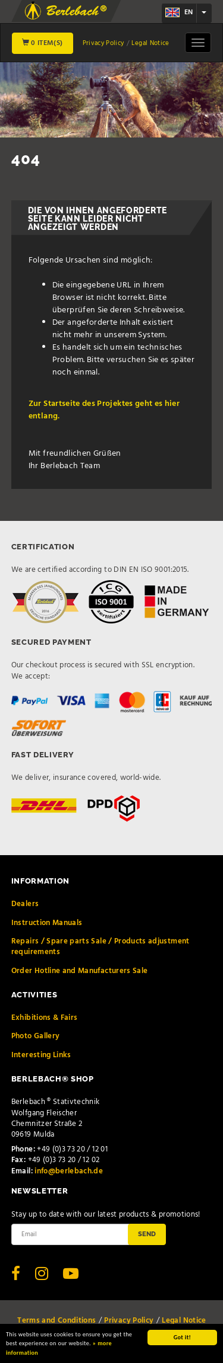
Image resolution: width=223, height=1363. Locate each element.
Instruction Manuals (47, 923)
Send (147, 1234)
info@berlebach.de (68, 1171)
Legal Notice (150, 43)
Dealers (25, 904)
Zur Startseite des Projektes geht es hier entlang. (104, 410)
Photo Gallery (35, 1036)
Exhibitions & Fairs (44, 1018)
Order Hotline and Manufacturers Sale (79, 971)
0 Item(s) (42, 43)
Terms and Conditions (56, 1320)
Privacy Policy (103, 43)
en (179, 12)
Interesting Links (41, 1055)
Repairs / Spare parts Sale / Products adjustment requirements (100, 946)
